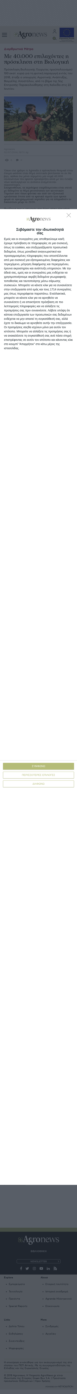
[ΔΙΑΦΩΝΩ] (70, 216)
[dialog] (38, 697)
